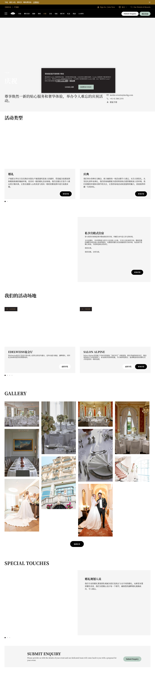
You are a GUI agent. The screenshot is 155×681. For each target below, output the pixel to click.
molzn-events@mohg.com (121, 95)
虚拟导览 (65, 366)
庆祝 (45, 14)
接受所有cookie (86, 87)
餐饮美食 (27, 14)
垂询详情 (66, 194)
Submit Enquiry (130, 13)
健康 (33, 14)
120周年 (81, 14)
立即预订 (36, 2)
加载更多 (77, 544)
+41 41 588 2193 (116, 98)
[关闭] (149, 2)
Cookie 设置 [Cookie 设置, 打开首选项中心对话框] (69, 87)
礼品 (68, 14)
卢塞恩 (16, 7)
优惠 (74, 14)
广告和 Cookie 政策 (61, 81)
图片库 (62, 14)
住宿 (19, 14)
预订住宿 (145, 14)
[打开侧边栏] (6, 13)
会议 (50, 14)
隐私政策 (72, 81)
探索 (39, 14)
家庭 (56, 14)
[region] (78, 80)
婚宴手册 (113, 102)
